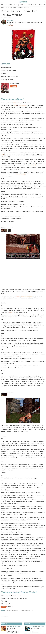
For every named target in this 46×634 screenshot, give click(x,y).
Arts (2, 4)
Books (10, 4)
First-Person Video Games (37, 626)
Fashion (39, 4)
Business (16, 4)
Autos (6, 4)
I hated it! (4, 601)
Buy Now (13, 86)
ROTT (15, 105)
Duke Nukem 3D (23, 105)
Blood (14, 102)
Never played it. (6, 604)
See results (9, 606)
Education (21, 4)
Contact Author (10, 25)
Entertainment (29, 4)
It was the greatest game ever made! (11, 595)
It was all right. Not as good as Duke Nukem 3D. (14, 598)
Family (35, 4)
